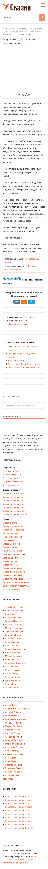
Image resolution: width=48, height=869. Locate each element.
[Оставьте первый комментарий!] (24, 405)
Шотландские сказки (18, 324)
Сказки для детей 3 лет (14, 497)
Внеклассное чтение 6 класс (18, 814)
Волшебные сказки (12, 474)
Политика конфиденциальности (16, 863)
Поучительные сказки (13, 551)
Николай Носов (12, 652)
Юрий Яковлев (12, 775)
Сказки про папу (10, 561)
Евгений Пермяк (13, 621)
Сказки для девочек (12, 575)
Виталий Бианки (13, 624)
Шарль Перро (11, 684)
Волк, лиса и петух (16, 360)
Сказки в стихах (10, 523)
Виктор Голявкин (13, 772)
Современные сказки (13, 482)
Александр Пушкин (14, 607)
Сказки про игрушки (12, 568)
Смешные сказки (11, 540)
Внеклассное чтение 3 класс (18, 803)
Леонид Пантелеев (14, 754)
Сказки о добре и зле (13, 526)
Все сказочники (10, 687)
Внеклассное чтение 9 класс (18, 824)
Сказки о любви (10, 547)
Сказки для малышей (13, 493)
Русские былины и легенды (16, 582)
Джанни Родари (12, 680)
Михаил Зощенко (13, 656)
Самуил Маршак (13, 617)
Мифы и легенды (11, 589)
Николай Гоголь (12, 733)
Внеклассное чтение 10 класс (19, 828)
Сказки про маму (11, 565)
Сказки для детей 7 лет (14, 511)
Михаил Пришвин (13, 628)
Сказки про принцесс (13, 579)
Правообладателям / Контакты (22, 860)
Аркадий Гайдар (13, 712)
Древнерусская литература (16, 586)
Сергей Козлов (12, 666)
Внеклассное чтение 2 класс (18, 800)
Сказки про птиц (10, 533)
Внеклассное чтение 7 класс (18, 817)
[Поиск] (20, 17)
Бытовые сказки (10, 471)
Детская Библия (10, 558)
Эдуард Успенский (14, 631)
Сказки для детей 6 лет (14, 507)
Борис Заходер (12, 642)
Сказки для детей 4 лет (14, 500)
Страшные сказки (11, 544)
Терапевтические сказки (14, 554)
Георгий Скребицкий (15, 744)
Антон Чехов (11, 705)
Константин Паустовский (17, 709)
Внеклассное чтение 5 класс (18, 810)
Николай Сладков (13, 765)
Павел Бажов (11, 645)
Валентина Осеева (14, 768)
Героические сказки (12, 537)
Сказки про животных (13, 530)
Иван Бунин (10, 761)
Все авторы (8, 779)
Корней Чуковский (14, 610)
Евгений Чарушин (13, 740)
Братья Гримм (12, 670)
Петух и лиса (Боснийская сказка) (24, 364)
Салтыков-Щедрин (14, 635)
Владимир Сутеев (13, 638)
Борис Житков (12, 659)
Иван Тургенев (12, 751)
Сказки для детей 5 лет (14, 504)
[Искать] (42, 17)
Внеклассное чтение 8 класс (18, 821)
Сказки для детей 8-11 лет (15, 514)
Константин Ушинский (15, 649)
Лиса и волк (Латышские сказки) (24, 367)
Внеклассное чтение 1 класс (18, 796)
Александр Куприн (14, 737)
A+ (27, 94)
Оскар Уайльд (12, 673)
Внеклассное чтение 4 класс (18, 807)
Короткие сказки (11, 485)
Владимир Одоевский (15, 663)
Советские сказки (11, 478)
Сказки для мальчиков (14, 572)
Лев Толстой (11, 614)
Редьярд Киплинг (13, 677)
